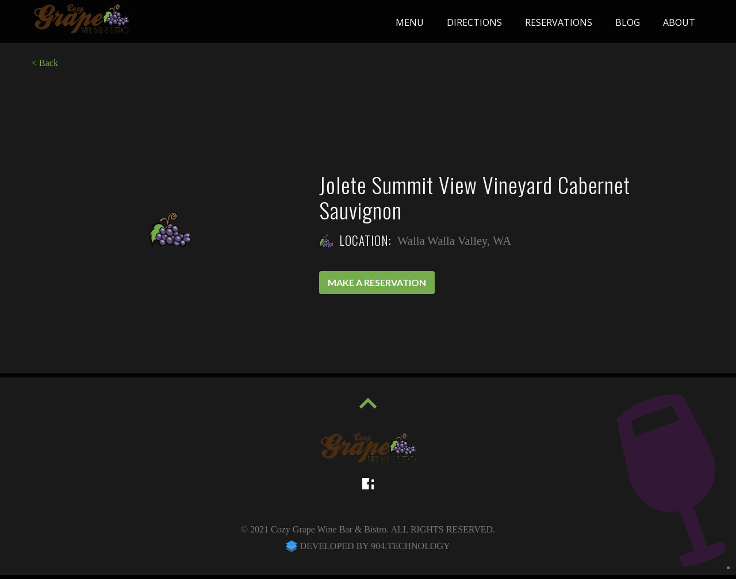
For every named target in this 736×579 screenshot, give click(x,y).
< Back (45, 63)
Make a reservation (377, 282)
